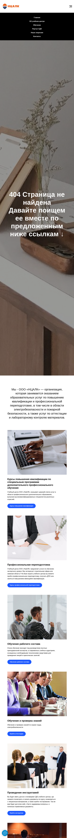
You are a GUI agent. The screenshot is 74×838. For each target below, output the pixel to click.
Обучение (37, 25)
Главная (37, 17)
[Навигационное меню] (70, 6)
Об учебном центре (37, 21)
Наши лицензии (37, 32)
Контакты (37, 36)
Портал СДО (37, 29)
